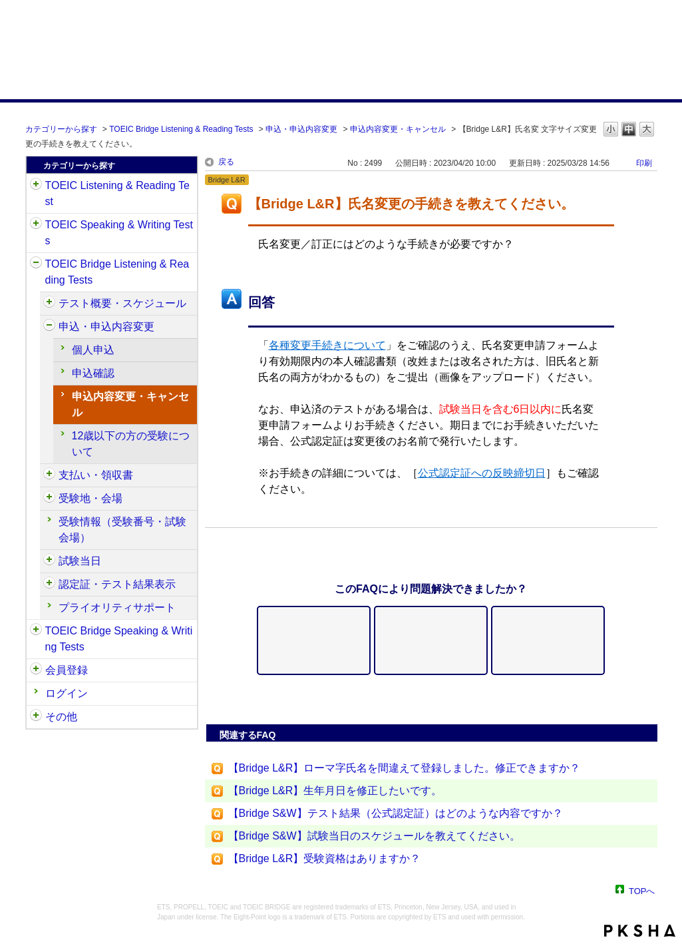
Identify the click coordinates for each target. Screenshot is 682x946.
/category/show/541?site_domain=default (49, 584)
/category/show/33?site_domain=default (36, 264)
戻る (226, 161)
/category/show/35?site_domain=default (36, 717)
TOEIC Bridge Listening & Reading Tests (181, 129)
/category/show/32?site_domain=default (36, 225)
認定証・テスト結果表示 (117, 584)
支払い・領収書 (96, 475)
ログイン (66, 693)
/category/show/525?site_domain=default (49, 475)
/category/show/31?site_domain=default (36, 186)
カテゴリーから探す (61, 129)
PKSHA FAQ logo (639, 930)
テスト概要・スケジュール (122, 303)
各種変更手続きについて (327, 345)
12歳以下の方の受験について (131, 443)
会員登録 (66, 670)
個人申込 (93, 349)
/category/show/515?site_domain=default (49, 327)
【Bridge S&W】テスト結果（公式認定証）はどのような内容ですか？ (395, 813)
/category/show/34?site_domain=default (36, 631)
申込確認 (93, 373)
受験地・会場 (90, 498)
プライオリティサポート (117, 607)
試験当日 (80, 561)
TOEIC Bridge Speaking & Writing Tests (119, 638)
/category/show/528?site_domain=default (49, 499)
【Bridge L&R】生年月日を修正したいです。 (335, 790)
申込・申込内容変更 (301, 129)
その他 (61, 716)
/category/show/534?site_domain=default (49, 561)
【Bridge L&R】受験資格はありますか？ (324, 858)
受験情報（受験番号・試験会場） (122, 529)
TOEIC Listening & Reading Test (117, 193)
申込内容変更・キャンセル (398, 129)
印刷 (644, 163)
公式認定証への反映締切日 (482, 473)
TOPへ (642, 890)
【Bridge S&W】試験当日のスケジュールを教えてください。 (374, 835)
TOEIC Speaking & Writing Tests (119, 232)
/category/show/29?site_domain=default (36, 670)
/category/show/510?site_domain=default (49, 304)
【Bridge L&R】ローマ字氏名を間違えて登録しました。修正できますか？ (404, 768)
